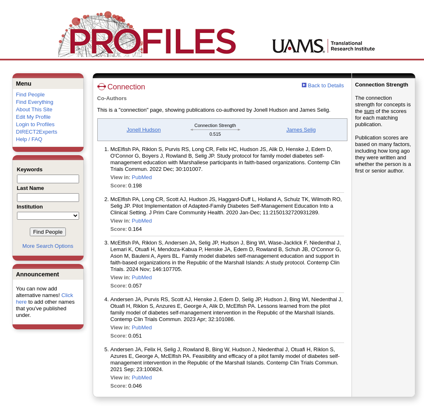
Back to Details (326, 85)
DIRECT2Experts (37, 132)
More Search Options (47, 246)
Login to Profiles (35, 124)
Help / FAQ (29, 139)
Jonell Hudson (144, 130)
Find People (30, 94)
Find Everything (34, 102)
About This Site (34, 109)
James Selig (301, 130)
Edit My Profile (33, 117)
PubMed (142, 177)
